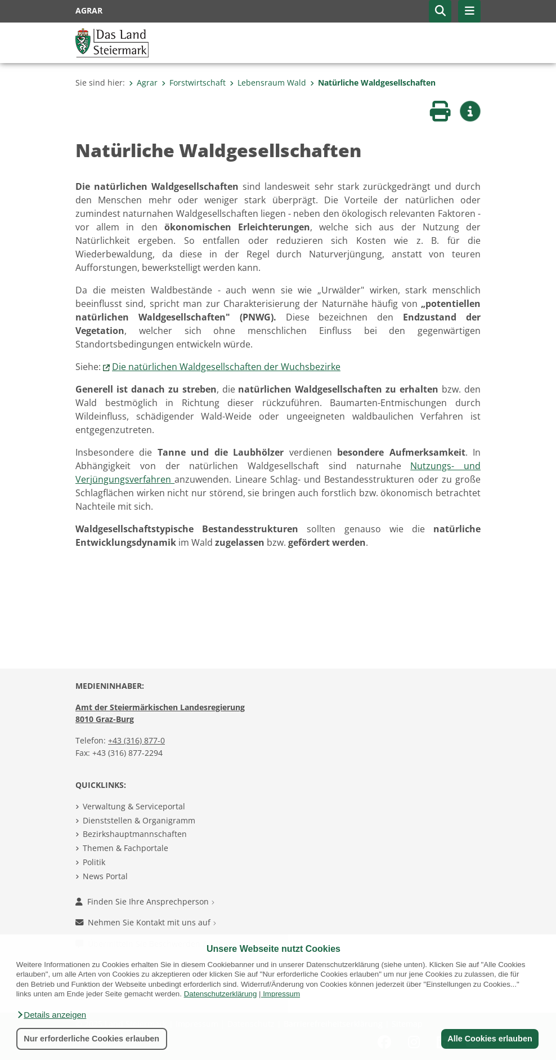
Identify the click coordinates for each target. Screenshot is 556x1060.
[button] (51, 1014)
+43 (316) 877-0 (136, 740)
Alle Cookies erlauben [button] (489, 1038)
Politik (94, 862)
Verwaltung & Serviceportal (134, 806)
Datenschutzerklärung (220, 994)
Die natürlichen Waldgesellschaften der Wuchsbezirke (226, 366)
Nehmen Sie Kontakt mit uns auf (145, 922)
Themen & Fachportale (125, 848)
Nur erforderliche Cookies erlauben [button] (91, 1038)
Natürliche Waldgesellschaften (373, 82)
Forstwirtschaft (194, 82)
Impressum (281, 994)
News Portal (105, 876)
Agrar (143, 82)
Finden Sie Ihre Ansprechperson (144, 901)
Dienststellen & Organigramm (139, 820)
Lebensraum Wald (268, 82)
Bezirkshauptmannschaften (135, 834)
